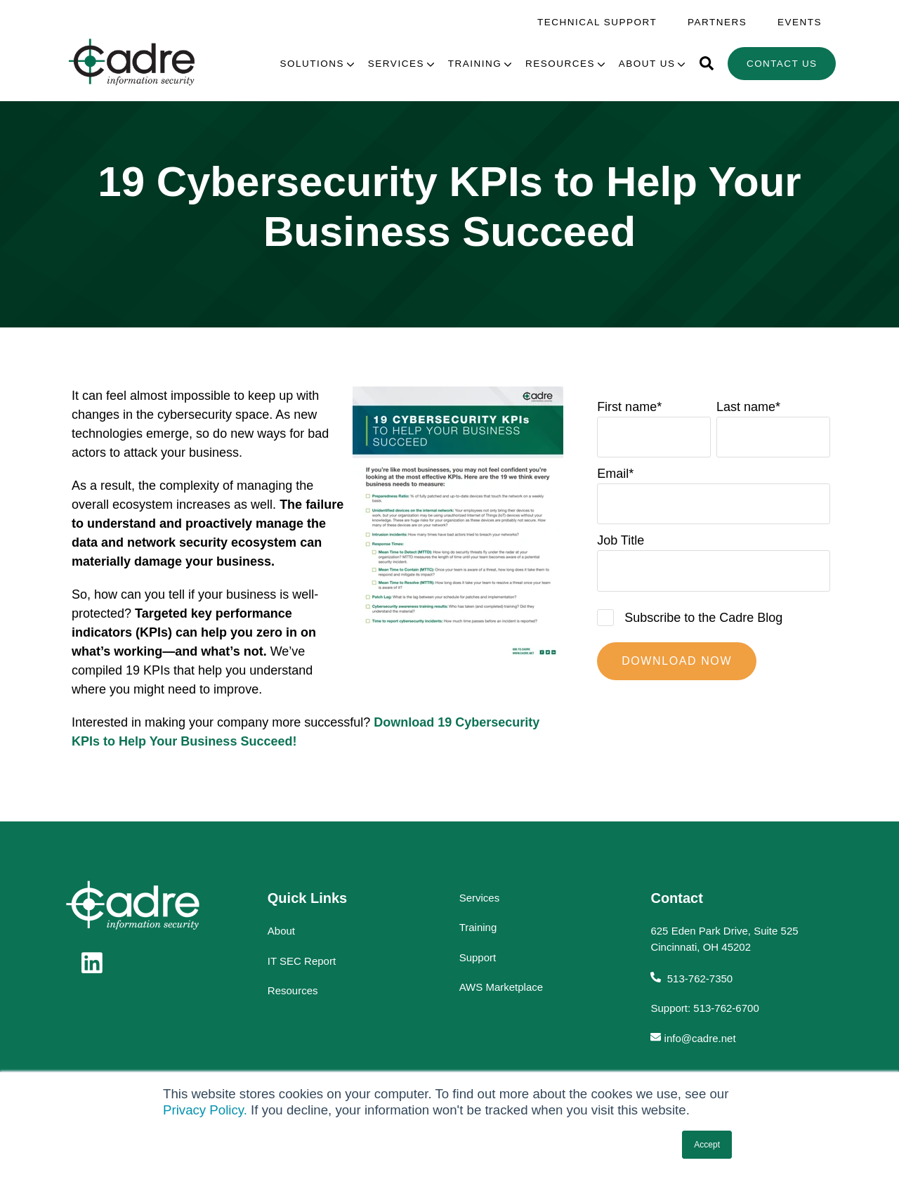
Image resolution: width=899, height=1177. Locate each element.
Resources (560, 63)
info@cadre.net (700, 1038)
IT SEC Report (302, 961)
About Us (647, 63)
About (281, 931)
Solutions (312, 63)
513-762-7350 (698, 978)
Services (396, 63)
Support (478, 957)
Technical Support (597, 22)
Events (799, 22)
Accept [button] (707, 1145)
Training (475, 63)
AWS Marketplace (501, 987)
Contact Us (782, 63)
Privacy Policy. (205, 1110)
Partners (717, 22)
